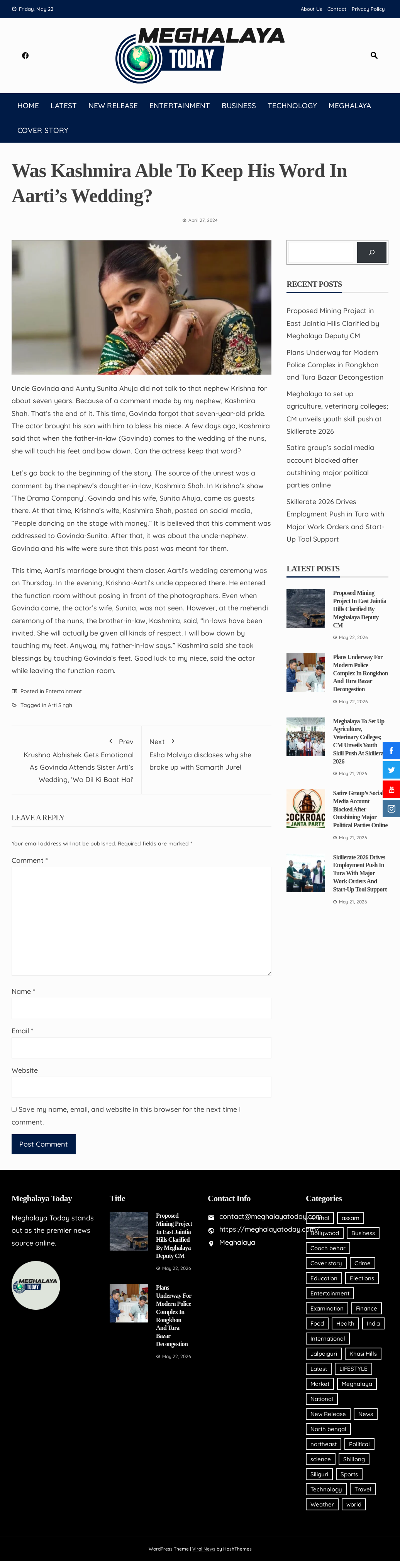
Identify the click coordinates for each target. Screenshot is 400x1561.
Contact (336, 9)
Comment (30, 860)
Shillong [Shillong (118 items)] (354, 1459)
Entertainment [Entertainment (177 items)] (329, 1293)
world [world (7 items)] (353, 1504)
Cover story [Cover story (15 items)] (326, 1263)
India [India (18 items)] (373, 1323)
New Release (113, 105)
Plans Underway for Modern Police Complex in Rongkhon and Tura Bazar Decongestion (335, 365)
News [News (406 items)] (365, 1414)
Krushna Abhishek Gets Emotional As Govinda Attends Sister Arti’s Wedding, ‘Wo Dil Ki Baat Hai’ (76, 759)
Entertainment (179, 105)
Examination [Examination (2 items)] (327, 1308)
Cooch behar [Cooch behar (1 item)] (328, 1248)
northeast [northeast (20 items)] (323, 1444)
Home (28, 105)
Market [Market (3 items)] (319, 1383)
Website (25, 1070)
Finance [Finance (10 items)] (366, 1308)
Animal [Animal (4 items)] (319, 1218)
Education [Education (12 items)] (323, 1278)
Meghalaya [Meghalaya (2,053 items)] (357, 1383)
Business (239, 105)
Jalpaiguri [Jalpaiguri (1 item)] (323, 1353)
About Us (311, 9)
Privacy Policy (368, 9)
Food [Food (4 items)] (317, 1323)
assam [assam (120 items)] (350, 1218)
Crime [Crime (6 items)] (362, 1263)
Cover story (42, 130)
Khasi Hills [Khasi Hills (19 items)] (363, 1353)
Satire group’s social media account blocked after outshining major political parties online (360, 809)
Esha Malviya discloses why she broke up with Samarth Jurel (206, 753)
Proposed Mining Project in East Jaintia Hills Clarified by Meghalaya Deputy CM (332, 323)
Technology (292, 105)
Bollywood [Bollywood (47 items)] (324, 1233)
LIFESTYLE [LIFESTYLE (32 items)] (353, 1368)
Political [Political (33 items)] (359, 1444)
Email (22, 1030)
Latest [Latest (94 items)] (318, 1368)
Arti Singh (60, 705)
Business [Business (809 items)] (363, 1233)
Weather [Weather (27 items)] (322, 1504)
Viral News (203, 1549)
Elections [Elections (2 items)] (362, 1278)
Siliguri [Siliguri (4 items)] (319, 1474)
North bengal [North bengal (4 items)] (328, 1429)
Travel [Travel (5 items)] (362, 1489)
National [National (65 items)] (321, 1399)
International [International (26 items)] (327, 1338)
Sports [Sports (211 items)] (349, 1474)
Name (23, 991)
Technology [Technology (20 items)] (326, 1489)
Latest (64, 105)
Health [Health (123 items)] (345, 1323)
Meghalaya (350, 105)
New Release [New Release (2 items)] (328, 1414)
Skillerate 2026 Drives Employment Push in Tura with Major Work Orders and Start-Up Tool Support (359, 873)
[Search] (371, 252)
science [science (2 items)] (320, 1459)
